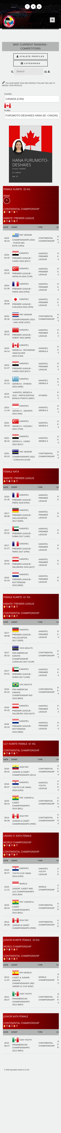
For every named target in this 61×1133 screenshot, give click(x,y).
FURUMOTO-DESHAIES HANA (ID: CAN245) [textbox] (31, 115)
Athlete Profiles (30, 56)
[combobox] (32, 98)
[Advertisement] (30, 1102)
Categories (31, 63)
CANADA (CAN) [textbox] (14, 98)
